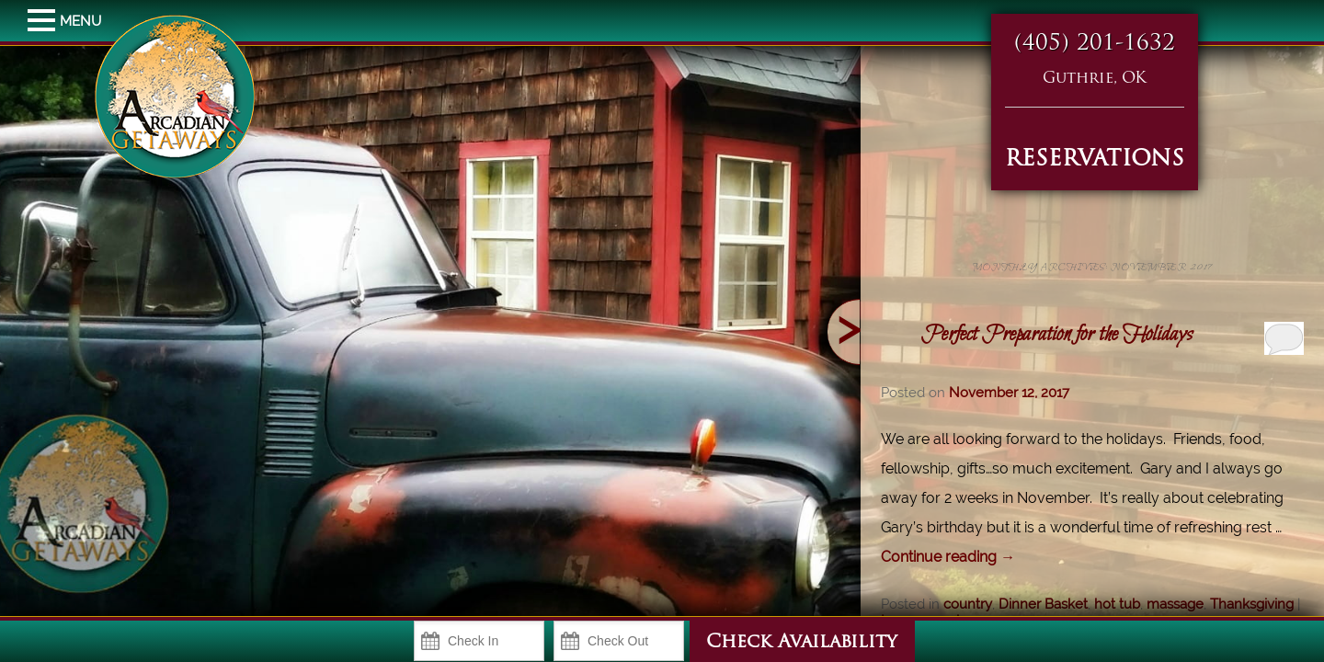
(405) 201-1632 (1094, 44)
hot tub (1117, 604)
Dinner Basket (1043, 604)
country (967, 604)
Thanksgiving (1252, 604)
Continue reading (948, 556)
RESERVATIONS (1094, 160)
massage (1175, 604)
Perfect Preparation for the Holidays (1057, 334)
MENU (44, 21)
